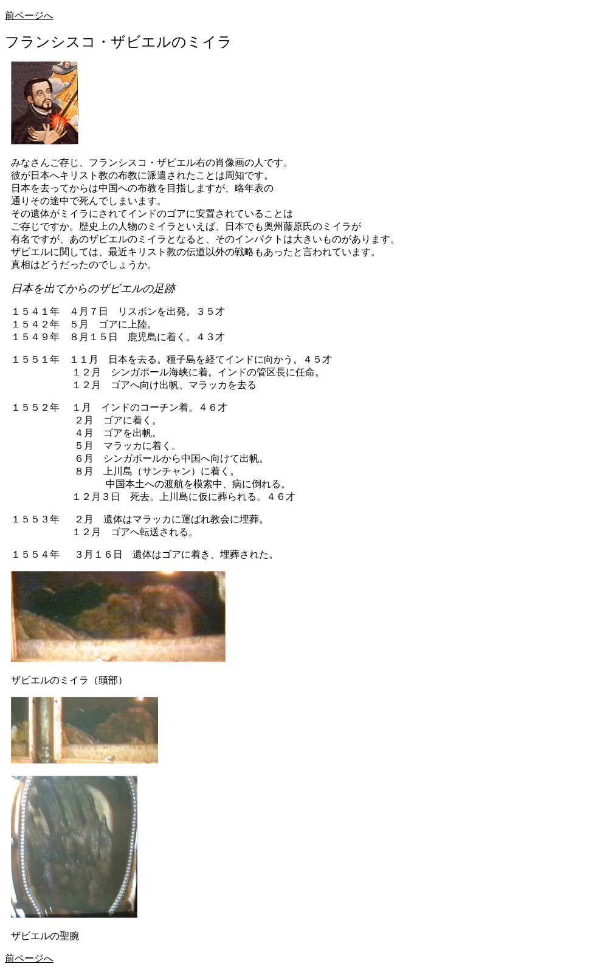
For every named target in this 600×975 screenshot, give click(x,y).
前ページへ (29, 15)
